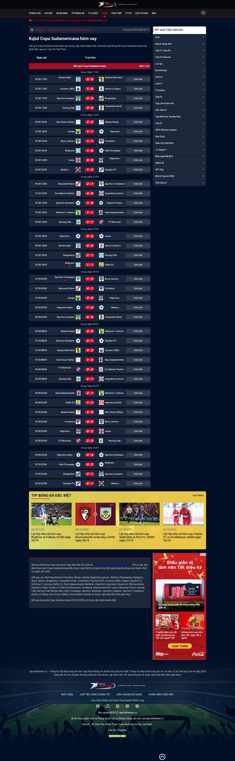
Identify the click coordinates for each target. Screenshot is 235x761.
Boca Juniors (68, 141)
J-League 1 (161, 149)
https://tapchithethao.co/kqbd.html (112, 564)
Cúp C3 (158, 123)
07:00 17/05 (41, 89)
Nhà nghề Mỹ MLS (164, 156)
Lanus (72, 160)
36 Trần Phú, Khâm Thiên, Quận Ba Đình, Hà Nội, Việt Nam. (122, 724)
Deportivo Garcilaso (115, 131)
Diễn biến (138, 79)
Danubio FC (110, 169)
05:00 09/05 (41, 307)
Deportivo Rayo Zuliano (114, 203)
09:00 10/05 (41, 236)
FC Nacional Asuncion (115, 222)
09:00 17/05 (41, 79)
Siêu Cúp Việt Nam (164, 143)
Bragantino (110, 98)
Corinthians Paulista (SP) (65, 193)
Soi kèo (48, 13)
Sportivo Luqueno (66, 98)
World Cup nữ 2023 (164, 176)
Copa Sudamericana (80, 29)
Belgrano (70, 150)
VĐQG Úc (159, 163)
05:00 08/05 (41, 369)
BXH (154, 13)
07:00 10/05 (41, 255)
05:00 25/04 (41, 483)
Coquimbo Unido (113, 106)
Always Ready (112, 122)
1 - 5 (90, 307)
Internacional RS (113, 402)
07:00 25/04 (41, 474)
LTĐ (147, 66)
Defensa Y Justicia (65, 212)
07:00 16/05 (41, 131)
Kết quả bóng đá (58, 29)
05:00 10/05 (41, 265)
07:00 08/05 (41, 360)
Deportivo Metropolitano (114, 158)
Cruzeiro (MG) (67, 89)
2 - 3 (90, 98)
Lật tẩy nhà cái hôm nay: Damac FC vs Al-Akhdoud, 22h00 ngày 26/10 (183, 537)
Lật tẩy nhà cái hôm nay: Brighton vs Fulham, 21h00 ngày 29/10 (51, 537)
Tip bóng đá (78, 13)
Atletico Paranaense (64, 169)
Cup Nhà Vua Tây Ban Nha (168, 116)
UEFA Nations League (166, 130)
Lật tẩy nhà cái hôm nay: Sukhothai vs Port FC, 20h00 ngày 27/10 (136, 537)
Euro (157, 37)
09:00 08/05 (41, 331)
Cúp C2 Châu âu (163, 57)
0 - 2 (90, 236)
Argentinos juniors (114, 193)
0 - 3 (90, 350)
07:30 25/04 (41, 464)
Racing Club (69, 108)
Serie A (159, 77)
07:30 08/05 (41, 341)
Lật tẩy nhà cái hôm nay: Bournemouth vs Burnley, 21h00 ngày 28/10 (95, 537)
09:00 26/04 (41, 393)
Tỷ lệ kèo (93, 13)
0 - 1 (90, 483)
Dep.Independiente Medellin (114, 212)
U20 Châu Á (161, 183)
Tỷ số (128, 13)
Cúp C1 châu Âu (163, 50)
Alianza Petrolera (113, 77)
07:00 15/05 (41, 203)
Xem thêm (198, 495)
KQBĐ (105, 13)
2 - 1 (90, 184)
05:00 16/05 (41, 150)
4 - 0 (90, 193)
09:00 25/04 (41, 455)
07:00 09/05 (41, 288)
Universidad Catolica (64, 77)
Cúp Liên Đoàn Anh (164, 103)
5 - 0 (90, 160)
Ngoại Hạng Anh (163, 44)
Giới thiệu (67, 694)
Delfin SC (109, 265)
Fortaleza (110, 141)
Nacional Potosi (66, 184)
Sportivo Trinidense (115, 184)
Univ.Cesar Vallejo (65, 122)
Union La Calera (113, 89)
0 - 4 (90, 455)
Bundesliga (161, 70)
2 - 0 (90, 412)
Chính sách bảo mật (161, 694)
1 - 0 (90, 89)
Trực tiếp (116, 13)
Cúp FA (158, 97)
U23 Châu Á (161, 110)
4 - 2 (90, 421)
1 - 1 (90, 131)
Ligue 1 (159, 83)
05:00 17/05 (41, 108)
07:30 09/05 (41, 279)
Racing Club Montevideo (65, 222)
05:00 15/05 (41, 222)
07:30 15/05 (41, 193)
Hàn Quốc (160, 136)
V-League (160, 90)
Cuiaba (71, 131)
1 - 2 (90, 170)
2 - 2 (90, 122)
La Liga (158, 63)
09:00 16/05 (41, 122)
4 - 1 (90, 288)
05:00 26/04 (41, 431)
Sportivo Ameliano (65, 203)
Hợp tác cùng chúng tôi (95, 694)
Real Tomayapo (112, 150)
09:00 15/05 (41, 184)
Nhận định (62, 13)
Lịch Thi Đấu (141, 13)
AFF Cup (159, 169)
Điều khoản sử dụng (129, 694)
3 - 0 (90, 108)
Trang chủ (35, 13)
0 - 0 (90, 79)
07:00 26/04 (41, 412)
